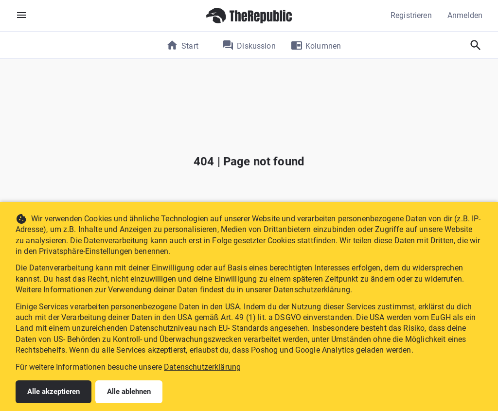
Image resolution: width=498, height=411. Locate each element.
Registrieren (411, 15)
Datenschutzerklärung (202, 367)
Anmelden (464, 15)
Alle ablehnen (129, 391)
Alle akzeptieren (53, 391)
